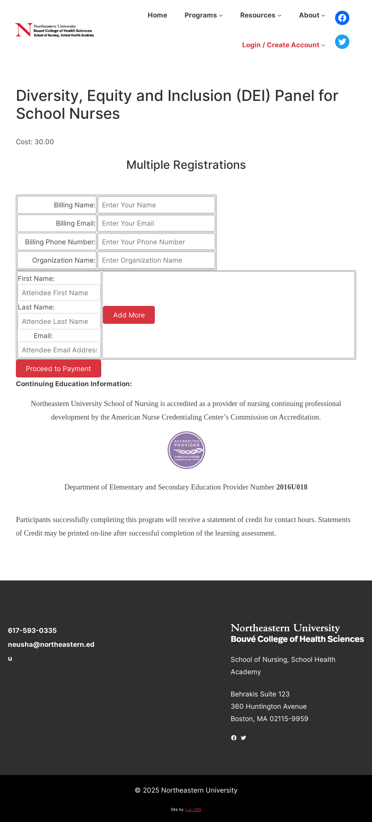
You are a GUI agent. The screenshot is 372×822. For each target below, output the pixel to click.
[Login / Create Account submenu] (323, 45)
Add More (129, 315)
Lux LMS (193, 809)
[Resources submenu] (279, 15)
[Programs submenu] (221, 15)
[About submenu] (323, 15)
